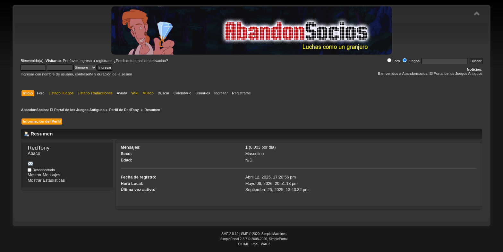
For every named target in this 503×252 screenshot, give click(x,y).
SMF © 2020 (250, 234)
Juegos (411, 61)
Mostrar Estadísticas (46, 180)
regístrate (104, 61)
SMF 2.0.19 (229, 234)
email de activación (150, 61)
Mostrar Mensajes (44, 174)
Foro (393, 61)
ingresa (86, 61)
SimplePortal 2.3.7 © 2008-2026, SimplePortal (254, 239)
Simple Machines (273, 234)
